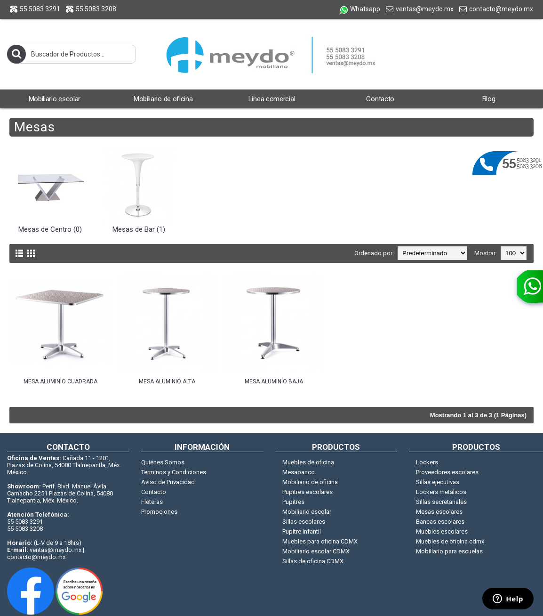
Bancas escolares (440, 521)
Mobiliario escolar (306, 511)
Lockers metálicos (441, 491)
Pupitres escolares (307, 491)
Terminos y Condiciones (173, 472)
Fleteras (152, 501)
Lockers (427, 462)
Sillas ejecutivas (437, 482)
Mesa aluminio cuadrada (60, 381)
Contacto (153, 491)
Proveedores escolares (447, 472)
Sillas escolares (303, 521)
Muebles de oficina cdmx (450, 541)
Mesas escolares (439, 511)
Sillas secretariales (441, 501)
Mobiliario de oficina (310, 482)
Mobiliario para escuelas (449, 551)
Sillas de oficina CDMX (312, 561)
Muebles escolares (442, 531)
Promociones (159, 511)
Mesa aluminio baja (274, 381)
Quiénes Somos (162, 462)
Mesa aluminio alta (167, 381)
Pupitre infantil (301, 531)
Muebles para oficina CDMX (320, 541)
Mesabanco (298, 472)
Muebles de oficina (308, 462)
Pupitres (293, 501)
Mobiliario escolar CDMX (316, 551)
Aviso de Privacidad (168, 482)
